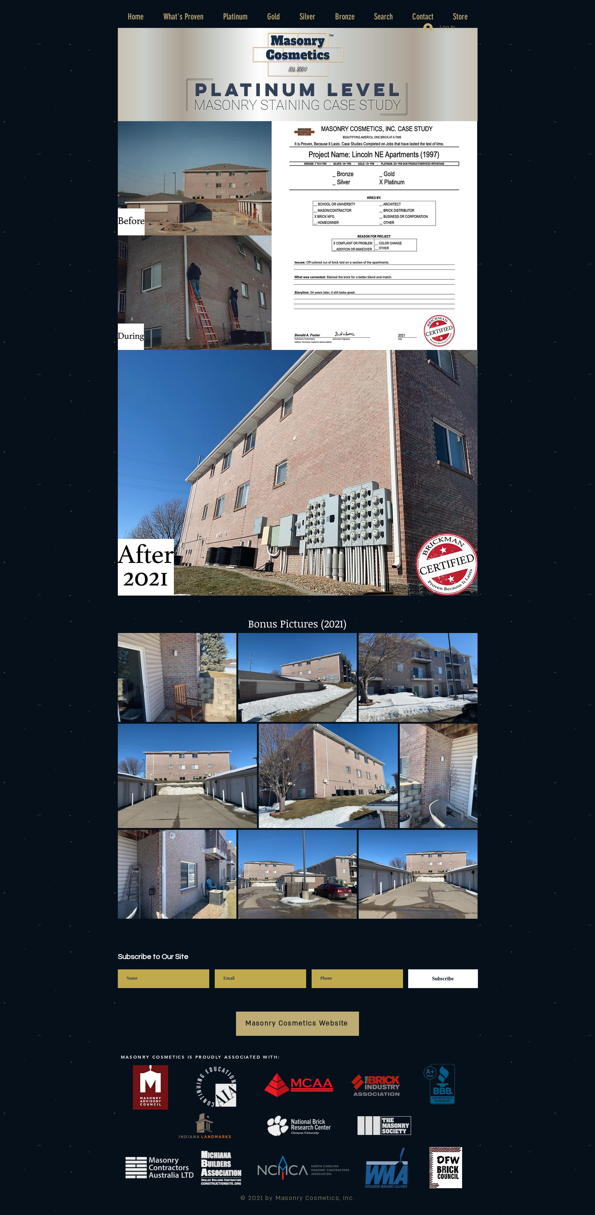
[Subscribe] (443, 978)
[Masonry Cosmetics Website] (297, 1024)
